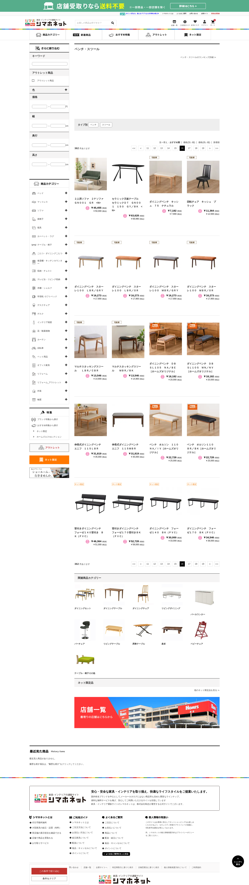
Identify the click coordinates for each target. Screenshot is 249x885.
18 (196, 148)
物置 (39, 399)
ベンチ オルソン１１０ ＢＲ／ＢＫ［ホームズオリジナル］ (201, 448)
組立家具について (80, 838)
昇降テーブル (138, 644)
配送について (78, 843)
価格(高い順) (204, 142)
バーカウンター (198, 614)
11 (147, 148)
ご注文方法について (81, 827)
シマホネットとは (167, 13)
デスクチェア (43, 305)
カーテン (41, 339)
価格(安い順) (189, 142)
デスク (40, 314)
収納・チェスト (44, 271)
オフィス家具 (43, 365)
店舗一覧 (87, 867)
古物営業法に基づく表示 (148, 867)
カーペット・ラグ (45, 236)
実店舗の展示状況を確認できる (46, 833)
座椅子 (40, 219)
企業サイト (204, 13)
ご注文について (112, 822)
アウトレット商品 (43, 80)
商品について (111, 833)
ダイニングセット (82, 608)
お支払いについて (113, 828)
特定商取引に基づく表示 (122, 867)
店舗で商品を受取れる (42, 838)
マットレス (42, 202)
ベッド (40, 193)
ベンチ (93, 125)
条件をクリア (49, 878)
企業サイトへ (101, 867)
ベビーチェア (197, 644)
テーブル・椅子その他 (84, 673)
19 (203, 148)
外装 (39, 391)
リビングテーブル (111, 644)
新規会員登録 (215, 13)
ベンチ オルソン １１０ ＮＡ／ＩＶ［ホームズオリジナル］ (165, 448)
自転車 (40, 348)
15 (175, 148)
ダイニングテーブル (112, 608)
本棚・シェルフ (44, 288)
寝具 (39, 227)
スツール (106, 125)
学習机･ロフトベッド (47, 296)
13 (161, 148)
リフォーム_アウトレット (49, 382)
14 (168, 148)
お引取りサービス (40, 843)
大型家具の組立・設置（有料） (46, 828)
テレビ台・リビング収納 (48, 279)
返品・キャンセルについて (84, 848)
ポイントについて (80, 853)
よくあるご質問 (181, 13)
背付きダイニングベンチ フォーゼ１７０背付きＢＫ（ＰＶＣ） (126, 532)
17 (189, 148)
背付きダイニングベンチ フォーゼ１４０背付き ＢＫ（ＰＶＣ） (88, 532)
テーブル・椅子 (44, 245)
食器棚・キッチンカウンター (49, 262)
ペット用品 (42, 356)
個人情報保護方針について (175, 867)
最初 (133, 148)
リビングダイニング (171, 608)
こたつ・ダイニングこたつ (49, 253)
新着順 (216, 142)
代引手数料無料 (39, 822)
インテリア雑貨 (44, 322)
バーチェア (79, 644)
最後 (216, 148)
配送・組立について (114, 838)
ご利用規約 (196, 867)
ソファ (40, 210)
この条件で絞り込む (49, 871)
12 (154, 148)
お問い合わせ (194, 13)
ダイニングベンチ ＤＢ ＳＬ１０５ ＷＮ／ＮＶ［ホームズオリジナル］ (201, 367)
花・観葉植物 (43, 331)
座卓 (164, 644)
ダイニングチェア (140, 608)
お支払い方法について (82, 832)
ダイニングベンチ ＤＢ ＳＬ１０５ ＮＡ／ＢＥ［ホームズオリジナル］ (163, 367)
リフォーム (42, 374)
